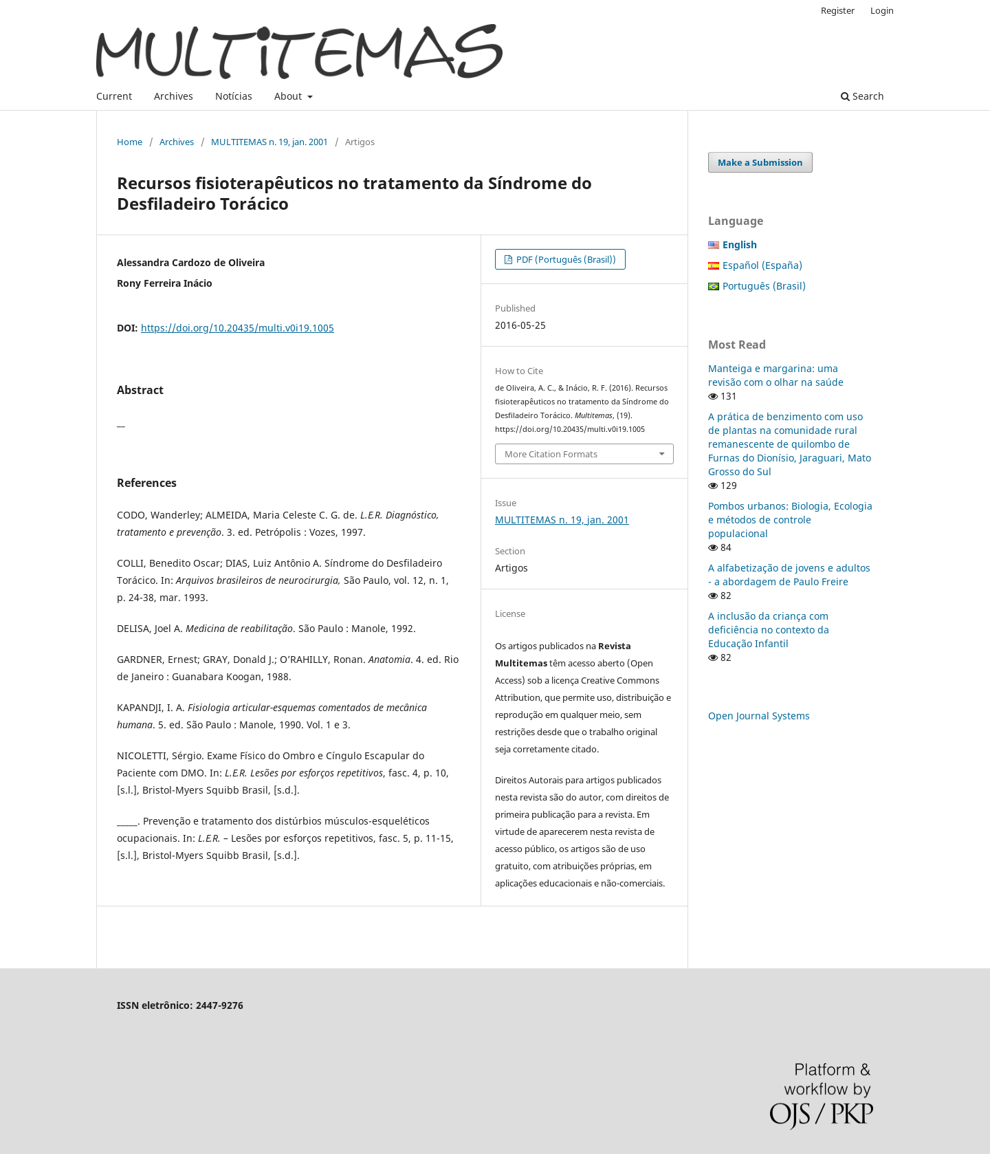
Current (114, 95)
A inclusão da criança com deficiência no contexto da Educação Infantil (768, 629)
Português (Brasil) (764, 285)
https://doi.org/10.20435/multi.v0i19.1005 (237, 327)
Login (882, 10)
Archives (173, 95)
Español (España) (762, 265)
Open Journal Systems (759, 715)
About (289, 95)
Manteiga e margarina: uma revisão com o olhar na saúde (776, 375)
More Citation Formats (551, 454)
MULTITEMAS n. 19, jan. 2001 (269, 141)
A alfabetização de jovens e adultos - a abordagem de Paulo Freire (789, 574)
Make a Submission (760, 162)
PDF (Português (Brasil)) (565, 259)
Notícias (233, 95)
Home (129, 141)
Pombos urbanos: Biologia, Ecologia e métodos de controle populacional (790, 519)
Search (862, 95)
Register (838, 10)
